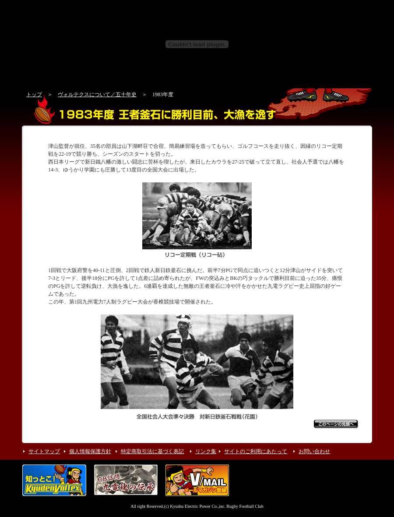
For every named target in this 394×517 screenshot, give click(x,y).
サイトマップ (44, 451)
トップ (34, 94)
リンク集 (205, 451)
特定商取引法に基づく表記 (152, 451)
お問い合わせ (314, 451)
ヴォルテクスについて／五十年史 (97, 94)
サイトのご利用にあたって (255, 451)
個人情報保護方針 (90, 451)
